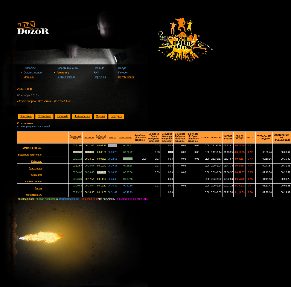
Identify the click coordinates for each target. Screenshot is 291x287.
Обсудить (116, 116)
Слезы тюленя (33, 181)
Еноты (38, 188)
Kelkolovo (36, 161)
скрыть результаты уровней (33, 126)
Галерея (123, 72)
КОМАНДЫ (42, 137)
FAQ (96, 72)
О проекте (30, 68)
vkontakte (62, 116)
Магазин (29, 77)
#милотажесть (34, 195)
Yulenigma (36, 175)
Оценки (100, 116)
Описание (26, 116)
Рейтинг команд (65, 77)
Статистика (44, 116)
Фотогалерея (82, 116)
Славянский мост (75, 137)
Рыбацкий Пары (101, 137)
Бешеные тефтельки (30, 154)
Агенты (112, 137)
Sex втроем (35, 168)
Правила (99, 68)
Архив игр (62, 72)
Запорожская (125, 137)
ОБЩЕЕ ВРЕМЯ (240, 137)
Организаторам (33, 72)
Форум (122, 68)
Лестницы (89, 137)
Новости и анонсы (67, 68)
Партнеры (100, 77)
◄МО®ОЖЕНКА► (32, 148)
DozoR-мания (126, 77)
